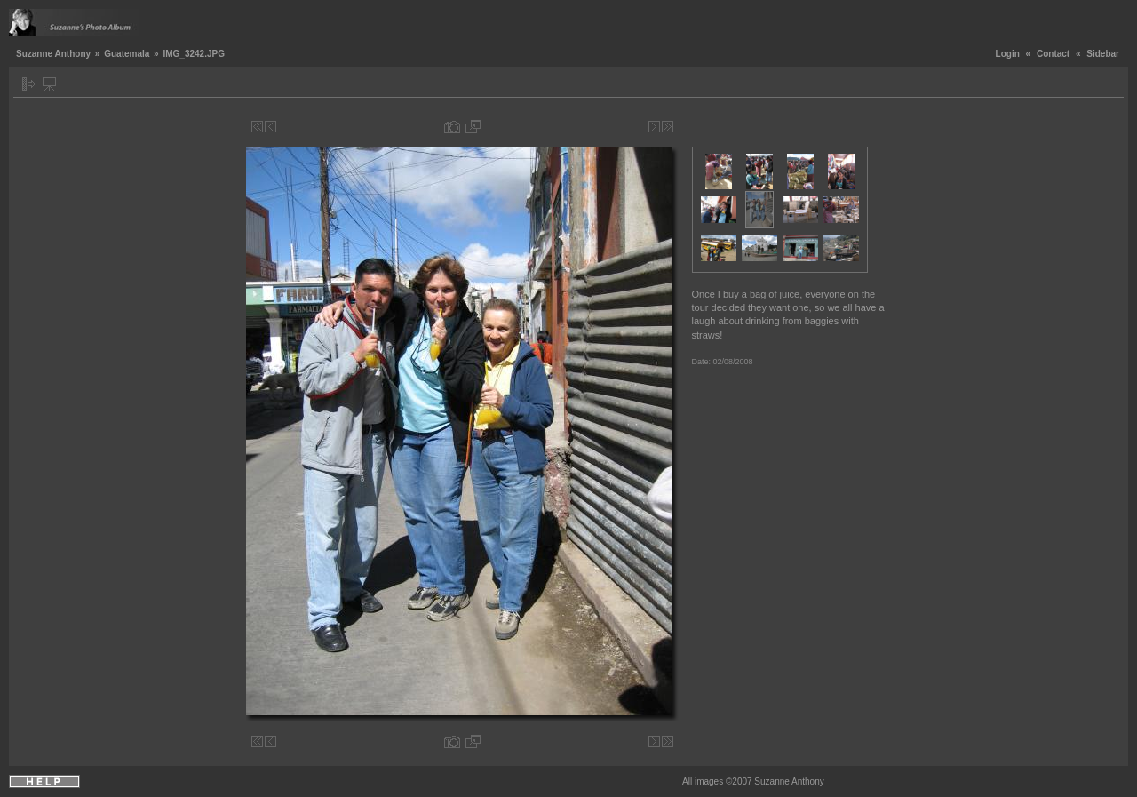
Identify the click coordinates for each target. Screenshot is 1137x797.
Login (1008, 54)
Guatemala (126, 54)
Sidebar (1102, 54)
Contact (1053, 54)
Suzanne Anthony (53, 54)
